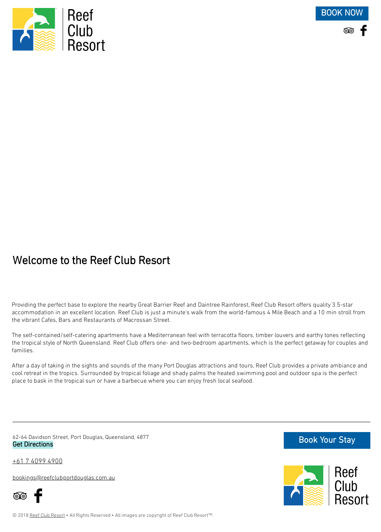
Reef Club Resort (47, 516)
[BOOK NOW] (342, 13)
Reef (80, 15)
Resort (86, 45)
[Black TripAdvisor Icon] (348, 30)
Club (80, 31)
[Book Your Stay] (327, 440)
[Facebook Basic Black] (363, 30)
